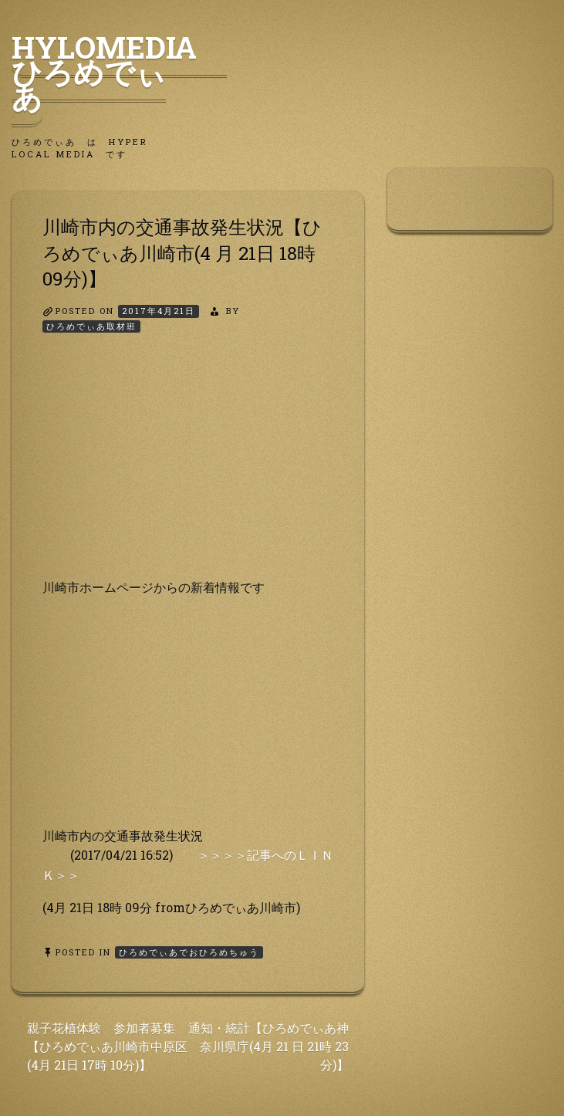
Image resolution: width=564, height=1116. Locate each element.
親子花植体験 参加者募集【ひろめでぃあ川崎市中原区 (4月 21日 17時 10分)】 (107, 1046)
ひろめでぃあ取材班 (91, 326)
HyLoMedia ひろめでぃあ (119, 72)
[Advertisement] (187, 469)
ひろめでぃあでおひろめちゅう (189, 952)
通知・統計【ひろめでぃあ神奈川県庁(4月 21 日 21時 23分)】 (268, 1046)
